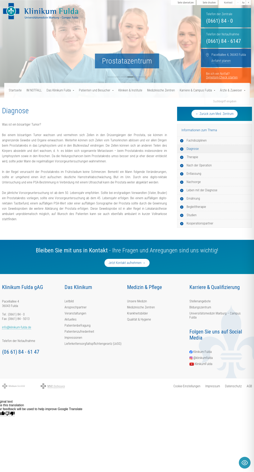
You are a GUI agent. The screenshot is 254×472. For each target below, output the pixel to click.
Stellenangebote (200, 301)
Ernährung (193, 198)
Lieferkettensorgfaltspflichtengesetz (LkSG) (93, 344)
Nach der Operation (199, 165)
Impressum (212, 386)
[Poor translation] (10, 414)
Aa (243, 2)
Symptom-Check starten (222, 77)
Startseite (15, 90)
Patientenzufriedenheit (79, 331)
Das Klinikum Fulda (59, 90)
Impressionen (73, 338)
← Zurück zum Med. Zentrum (215, 114)
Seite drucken (209, 2)
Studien (192, 215)
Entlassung (194, 174)
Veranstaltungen (75, 313)
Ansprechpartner (76, 307)
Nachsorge (194, 182)
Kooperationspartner (200, 223)
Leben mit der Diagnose (202, 190)
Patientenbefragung (77, 325)
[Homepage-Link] (40, 11)
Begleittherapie (196, 207)
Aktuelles (71, 319)
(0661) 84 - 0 (219, 20)
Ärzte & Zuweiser (231, 90)
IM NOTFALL (34, 90)
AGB (249, 386)
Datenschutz (233, 386)
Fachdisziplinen (197, 140)
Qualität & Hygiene (139, 319)
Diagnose (193, 149)
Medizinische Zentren (161, 90)
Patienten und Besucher (94, 90)
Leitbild (69, 301)
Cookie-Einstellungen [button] (186, 386)
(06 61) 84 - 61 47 (20, 352)
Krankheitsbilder (137, 313)
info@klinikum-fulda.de (16, 327)
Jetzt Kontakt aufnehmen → (127, 263)
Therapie (192, 157)
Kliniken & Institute (130, 90)
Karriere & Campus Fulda (196, 90)
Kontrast (228, 2)
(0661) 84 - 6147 (223, 41)
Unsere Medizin (137, 301)
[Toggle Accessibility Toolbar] (244, 462)
